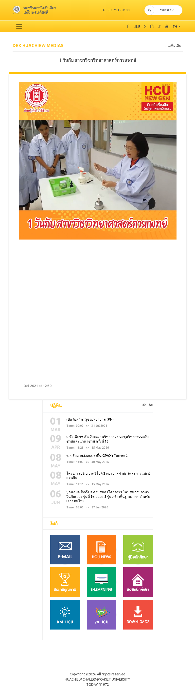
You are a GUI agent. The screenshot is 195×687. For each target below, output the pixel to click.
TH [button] (175, 26)
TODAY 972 (97, 684)
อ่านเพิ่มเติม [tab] (172, 45)
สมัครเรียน (160, 10)
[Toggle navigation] (19, 26)
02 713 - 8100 (115, 10)
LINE (137, 26)
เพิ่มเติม (147, 405)
